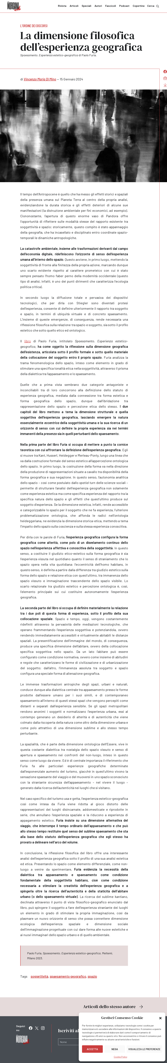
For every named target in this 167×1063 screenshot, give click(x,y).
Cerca (153, 6)
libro (27, 341)
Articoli (74, 5)
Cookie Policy (120, 1056)
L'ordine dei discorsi (33, 25)
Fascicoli (110, 5)
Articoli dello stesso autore (113, 1007)
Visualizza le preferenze (144, 1049)
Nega (114, 1049)
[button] (160, 1017)
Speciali (86, 5)
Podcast (124, 5)
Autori (98, 5)
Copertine (139, 5)
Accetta (92, 1049)
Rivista (62, 5)
